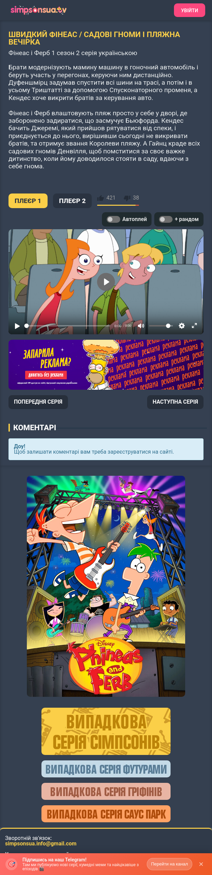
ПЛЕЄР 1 (28, 201)
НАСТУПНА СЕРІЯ (175, 402)
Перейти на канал (169, 863)
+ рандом (179, 219)
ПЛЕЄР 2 (72, 201)
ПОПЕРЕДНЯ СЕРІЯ (38, 402)
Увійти (189, 10)
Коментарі (34, 427)
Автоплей (127, 219)
